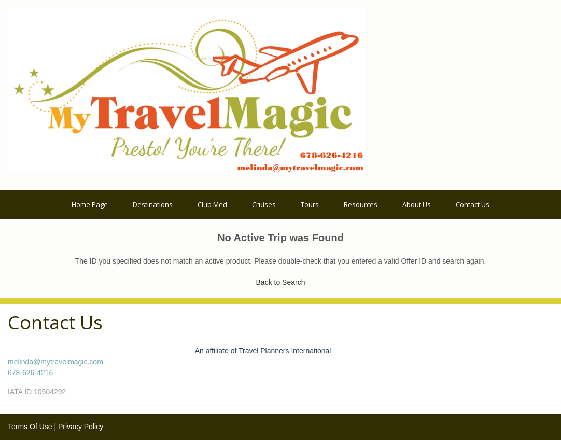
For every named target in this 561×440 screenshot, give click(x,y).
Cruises (264, 204)
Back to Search (280, 282)
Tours (310, 204)
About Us (416, 204)
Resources (360, 204)
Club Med (212, 204)
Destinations (153, 204)
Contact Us (472, 204)
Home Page (90, 204)
